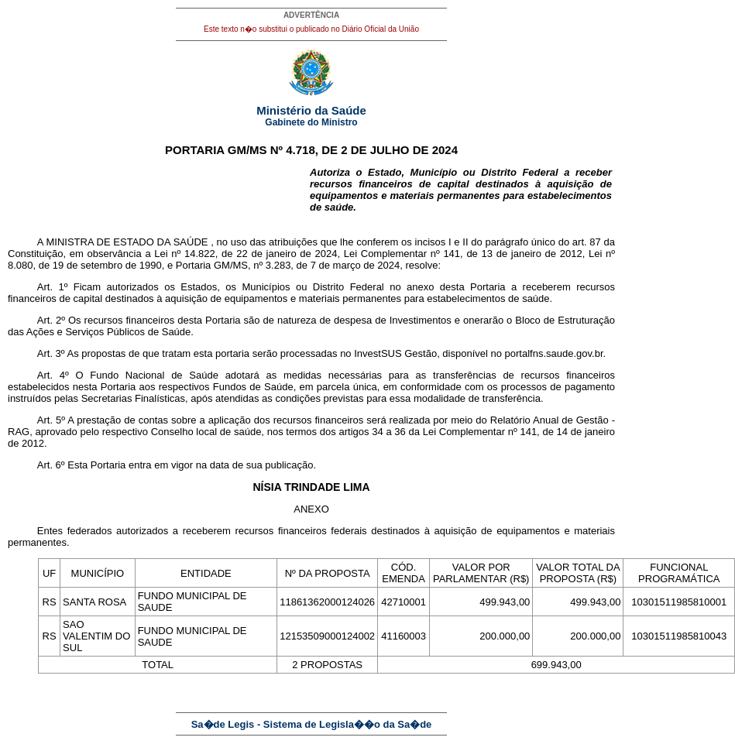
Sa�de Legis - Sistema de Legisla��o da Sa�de (311, 724)
